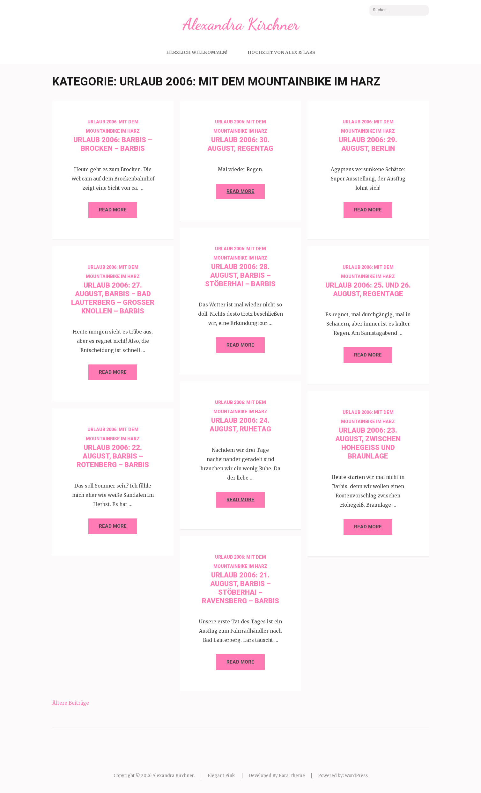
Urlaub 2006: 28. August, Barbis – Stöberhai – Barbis (240, 275)
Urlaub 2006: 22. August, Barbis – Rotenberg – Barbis (113, 456)
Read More (113, 210)
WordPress (356, 775)
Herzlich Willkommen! (196, 52)
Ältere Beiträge (70, 703)
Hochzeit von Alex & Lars (281, 52)
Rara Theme (292, 775)
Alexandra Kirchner (240, 24)
